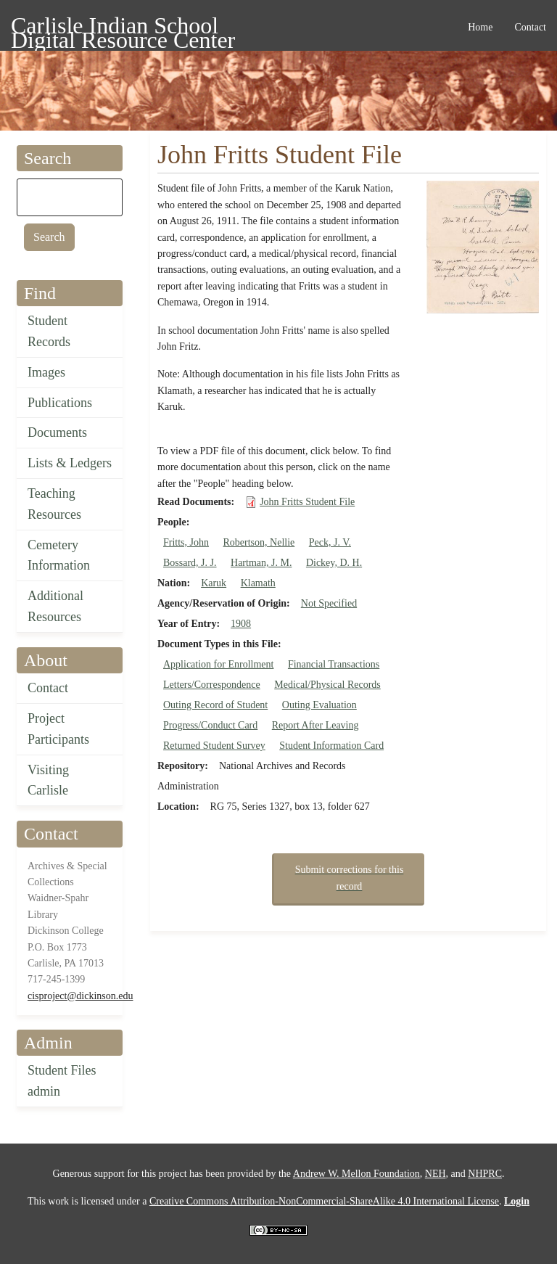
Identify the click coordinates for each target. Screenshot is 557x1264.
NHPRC (485, 1173)
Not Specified (329, 603)
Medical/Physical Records (327, 684)
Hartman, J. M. (261, 562)
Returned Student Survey (214, 745)
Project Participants (58, 729)
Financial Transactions (333, 664)
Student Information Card (331, 745)
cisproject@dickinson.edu (80, 995)
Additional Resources (55, 606)
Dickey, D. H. (334, 562)
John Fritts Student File (307, 501)
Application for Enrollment (218, 664)
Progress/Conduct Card (210, 725)
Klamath (258, 583)
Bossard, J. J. (190, 562)
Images (46, 372)
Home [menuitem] (480, 27)
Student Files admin (62, 1081)
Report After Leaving (315, 725)
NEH (435, 1173)
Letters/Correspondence (211, 684)
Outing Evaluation (319, 704)
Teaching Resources (54, 504)
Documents (57, 432)
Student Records (49, 331)
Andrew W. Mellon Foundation (356, 1173)
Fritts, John (186, 542)
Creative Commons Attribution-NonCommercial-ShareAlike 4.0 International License (324, 1201)
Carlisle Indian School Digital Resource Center (123, 28)
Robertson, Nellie (259, 542)
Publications (60, 402)
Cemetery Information (59, 555)
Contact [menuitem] (530, 27)
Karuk (213, 583)
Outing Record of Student (215, 704)
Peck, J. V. (330, 542)
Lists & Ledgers (70, 463)
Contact (48, 688)
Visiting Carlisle (48, 780)
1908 (241, 623)
